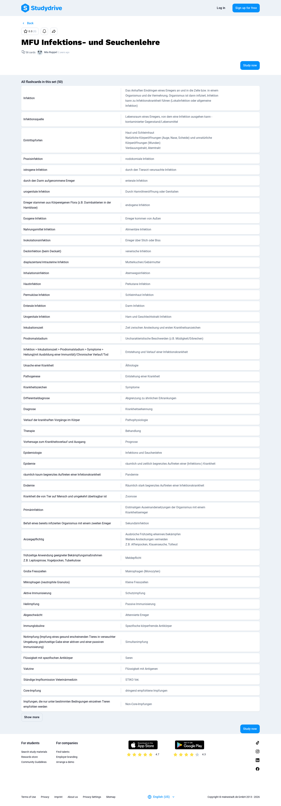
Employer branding (66, 756)
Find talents (62, 751)
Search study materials (34, 751)
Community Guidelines (34, 762)
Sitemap (110, 796)
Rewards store (29, 756)
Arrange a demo (65, 762)
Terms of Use (28, 796)
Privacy (45, 796)
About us (73, 796)
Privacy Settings (92, 796)
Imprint (58, 796)
